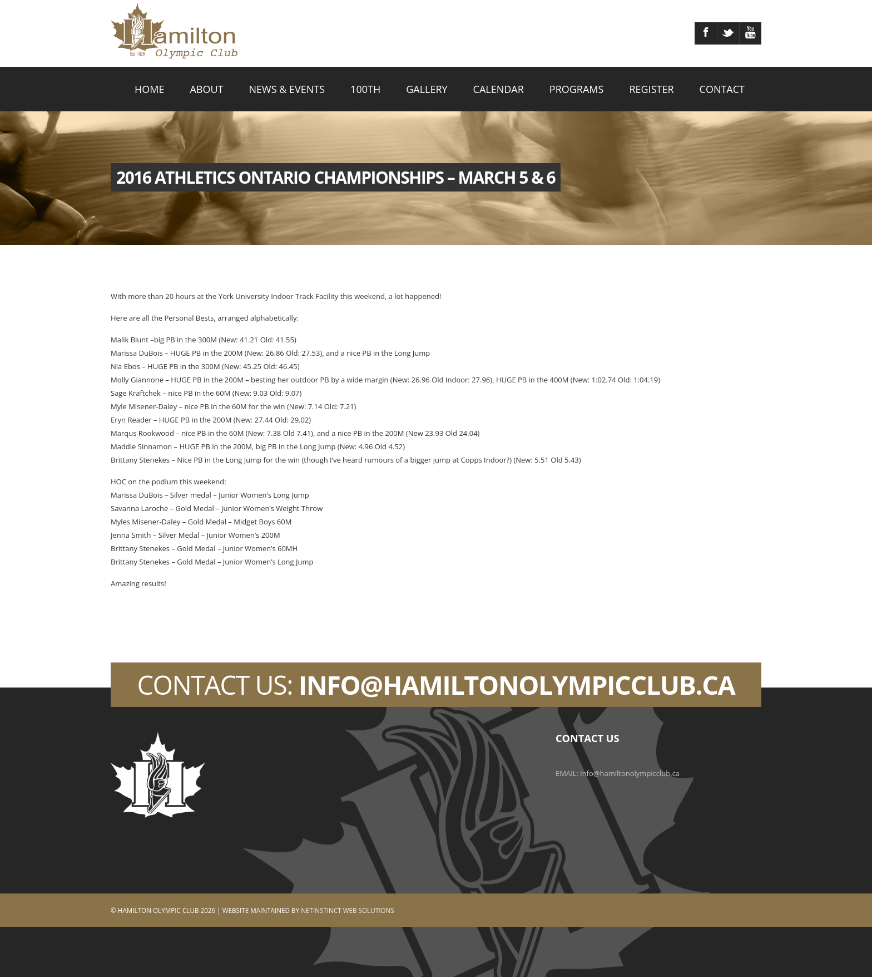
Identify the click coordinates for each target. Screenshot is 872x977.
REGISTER (651, 89)
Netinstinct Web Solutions (347, 910)
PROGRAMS (576, 89)
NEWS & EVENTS (287, 89)
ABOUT (206, 89)
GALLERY (426, 89)
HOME (149, 89)
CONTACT (722, 89)
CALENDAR (498, 89)
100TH (365, 89)
